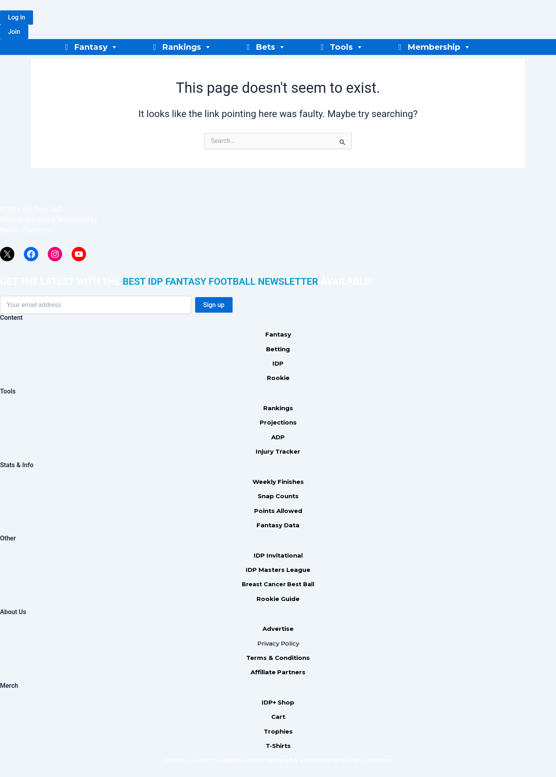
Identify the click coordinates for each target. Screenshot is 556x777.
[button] (16, 17)
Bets (271, 47)
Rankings (186, 47)
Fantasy (96, 47)
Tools (346, 47)
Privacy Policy (278, 643)
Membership (439, 47)
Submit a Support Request (201, 760)
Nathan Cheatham (25, 230)
